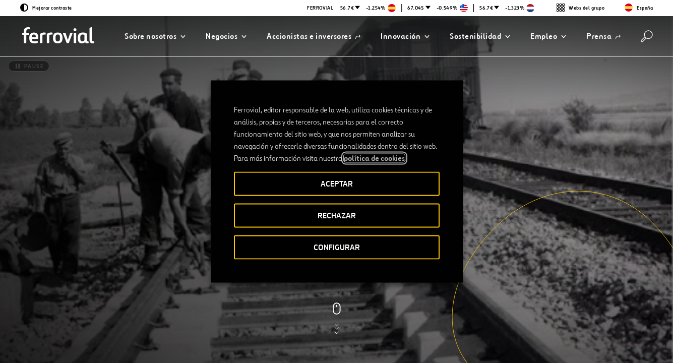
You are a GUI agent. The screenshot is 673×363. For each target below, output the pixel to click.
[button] (155, 36)
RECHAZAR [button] (337, 215)
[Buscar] (647, 36)
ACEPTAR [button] (337, 183)
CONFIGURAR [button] (337, 247)
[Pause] (28, 66)
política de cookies (374, 158)
